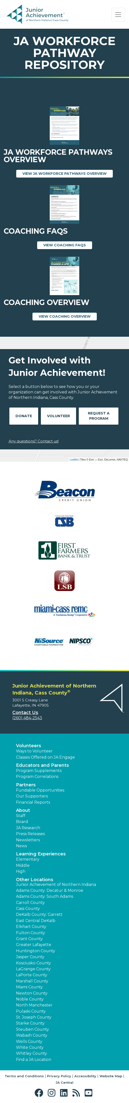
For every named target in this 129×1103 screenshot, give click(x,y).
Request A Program (99, 416)
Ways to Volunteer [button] (34, 751)
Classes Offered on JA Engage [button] (45, 757)
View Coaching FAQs (67, 244)
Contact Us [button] (25, 712)
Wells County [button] (29, 1041)
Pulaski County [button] (31, 1011)
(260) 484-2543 (27, 718)
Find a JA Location (33, 1059)
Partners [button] (26, 785)
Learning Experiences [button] (41, 854)
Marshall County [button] (32, 981)
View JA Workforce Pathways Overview (67, 173)
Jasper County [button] (30, 956)
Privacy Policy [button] (59, 1076)
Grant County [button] (29, 938)
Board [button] (22, 821)
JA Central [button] (64, 1082)
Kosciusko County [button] (33, 963)
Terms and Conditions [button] (24, 1076)
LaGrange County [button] (33, 969)
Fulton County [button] (30, 932)
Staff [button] (20, 815)
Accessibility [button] (85, 1076)
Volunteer (58, 416)
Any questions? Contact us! (34, 441)
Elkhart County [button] (31, 926)
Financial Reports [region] (33, 802)
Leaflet (74, 459)
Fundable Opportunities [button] (40, 790)
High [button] (20, 871)
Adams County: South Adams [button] (44, 896)
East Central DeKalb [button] (35, 920)
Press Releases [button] (30, 833)
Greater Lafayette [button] (33, 944)
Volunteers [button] (28, 746)
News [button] (21, 846)
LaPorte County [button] (31, 975)
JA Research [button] (28, 827)
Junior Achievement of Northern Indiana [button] (56, 884)
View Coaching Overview (68, 316)
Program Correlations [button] (37, 776)
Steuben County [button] (32, 1029)
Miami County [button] (29, 987)
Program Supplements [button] (39, 770)
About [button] (23, 810)
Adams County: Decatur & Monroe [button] (49, 890)
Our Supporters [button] (32, 796)
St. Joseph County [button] (33, 1017)
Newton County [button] (32, 993)
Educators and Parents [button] (42, 765)
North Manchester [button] (34, 1005)
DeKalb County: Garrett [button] (39, 914)
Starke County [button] (30, 1023)
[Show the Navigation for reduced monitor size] (118, 15)
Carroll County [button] (30, 902)
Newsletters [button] (28, 840)
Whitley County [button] (31, 1053)
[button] (40, 1093)
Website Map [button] (110, 1076)
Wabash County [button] (31, 1035)
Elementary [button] (27, 859)
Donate (24, 416)
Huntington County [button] (35, 951)
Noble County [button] (30, 999)
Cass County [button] (28, 908)
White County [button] (30, 1047)
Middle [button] (23, 865)
